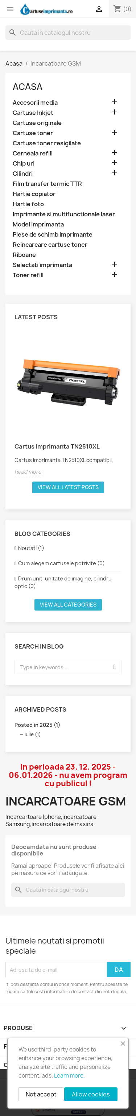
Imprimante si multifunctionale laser (64, 214)
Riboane (24, 255)
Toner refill (28, 275)
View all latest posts (68, 487)
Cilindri (23, 174)
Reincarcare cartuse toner (50, 245)
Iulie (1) (33, 734)
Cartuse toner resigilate (47, 143)
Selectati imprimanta (42, 265)
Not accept (41, 1094)
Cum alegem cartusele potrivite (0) (61, 563)
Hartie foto (28, 204)
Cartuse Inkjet (33, 113)
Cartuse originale (37, 123)
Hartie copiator (34, 194)
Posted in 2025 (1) (37, 724)
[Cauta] (68, 32)
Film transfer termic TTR (47, 184)
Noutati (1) (31, 548)
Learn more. (69, 1075)
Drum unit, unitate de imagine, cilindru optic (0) (63, 582)
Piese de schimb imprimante (52, 234)
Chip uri (23, 163)
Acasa (27, 86)
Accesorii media (35, 103)
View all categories (68, 604)
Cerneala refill (33, 153)
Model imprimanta (38, 224)
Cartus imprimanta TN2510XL (57, 446)
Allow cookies (91, 1094)
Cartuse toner (33, 133)
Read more (28, 471)
